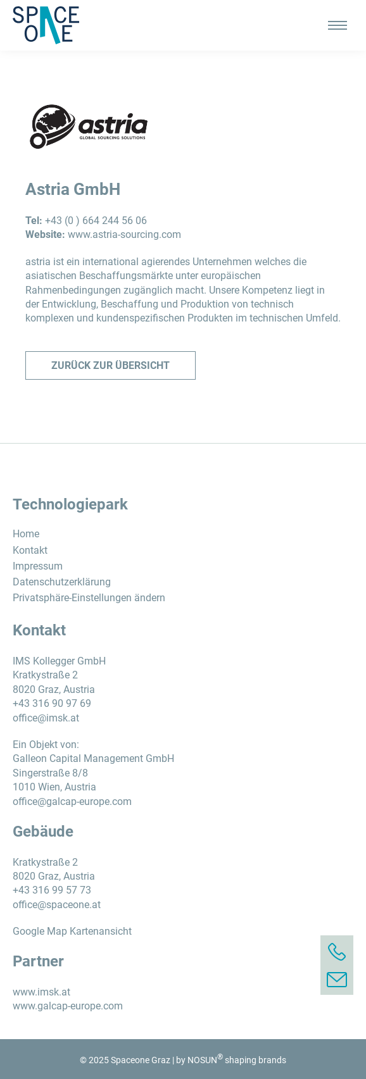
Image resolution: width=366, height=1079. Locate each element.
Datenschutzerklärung (62, 582)
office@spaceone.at (57, 905)
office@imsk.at (46, 718)
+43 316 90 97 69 (52, 703)
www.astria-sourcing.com (124, 234)
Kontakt (30, 550)
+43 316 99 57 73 (52, 890)
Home (26, 534)
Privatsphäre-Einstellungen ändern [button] (89, 598)
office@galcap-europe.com (72, 801)
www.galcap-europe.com (68, 1006)
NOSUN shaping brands (236, 1060)
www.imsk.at (41, 992)
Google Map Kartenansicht (72, 931)
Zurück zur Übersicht (110, 365)
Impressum (38, 566)
